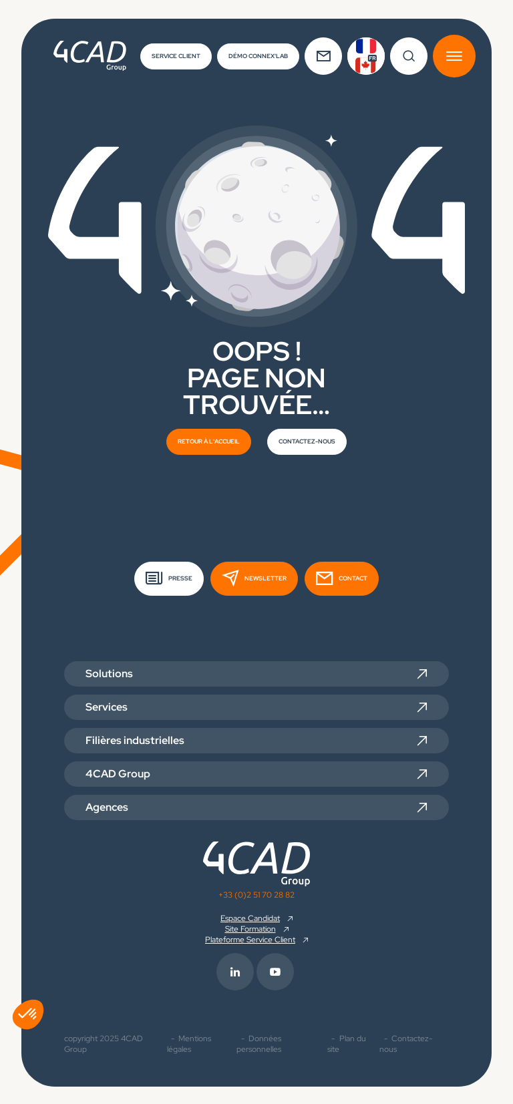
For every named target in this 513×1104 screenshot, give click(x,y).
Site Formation (250, 927)
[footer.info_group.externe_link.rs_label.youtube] (276, 970)
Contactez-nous (405, 1042)
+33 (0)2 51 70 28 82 (256, 893)
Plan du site (346, 1042)
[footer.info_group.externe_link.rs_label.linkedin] (236, 970)
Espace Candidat (250, 917)
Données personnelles (258, 1042)
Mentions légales (189, 1042)
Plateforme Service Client (250, 938)
